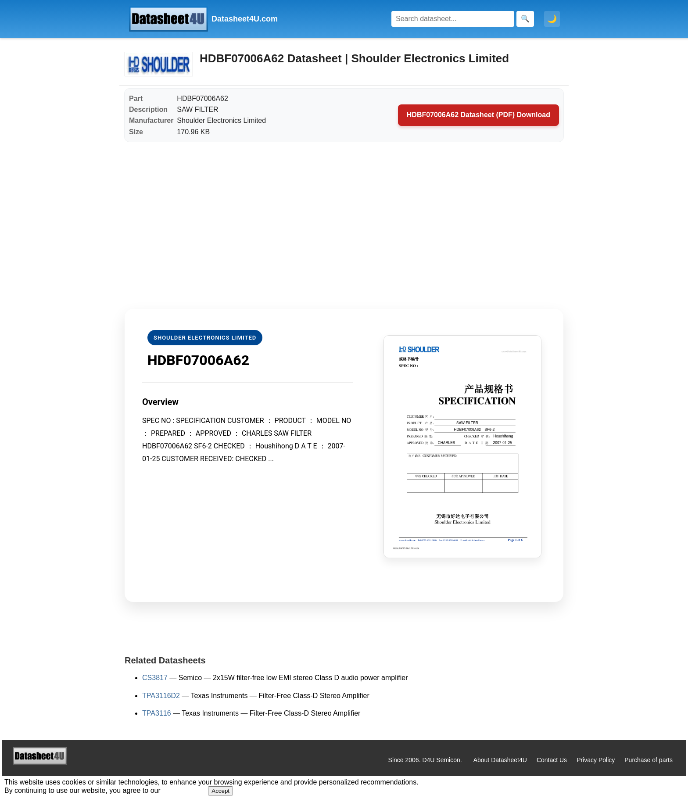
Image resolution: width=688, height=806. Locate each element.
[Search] (452, 19)
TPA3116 (156, 713)
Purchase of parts (648, 759)
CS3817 (155, 677)
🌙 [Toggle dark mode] (552, 18)
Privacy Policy (596, 759)
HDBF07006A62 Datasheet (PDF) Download (478, 114)
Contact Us (552, 759)
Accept (220, 791)
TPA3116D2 (161, 695)
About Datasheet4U (500, 759)
